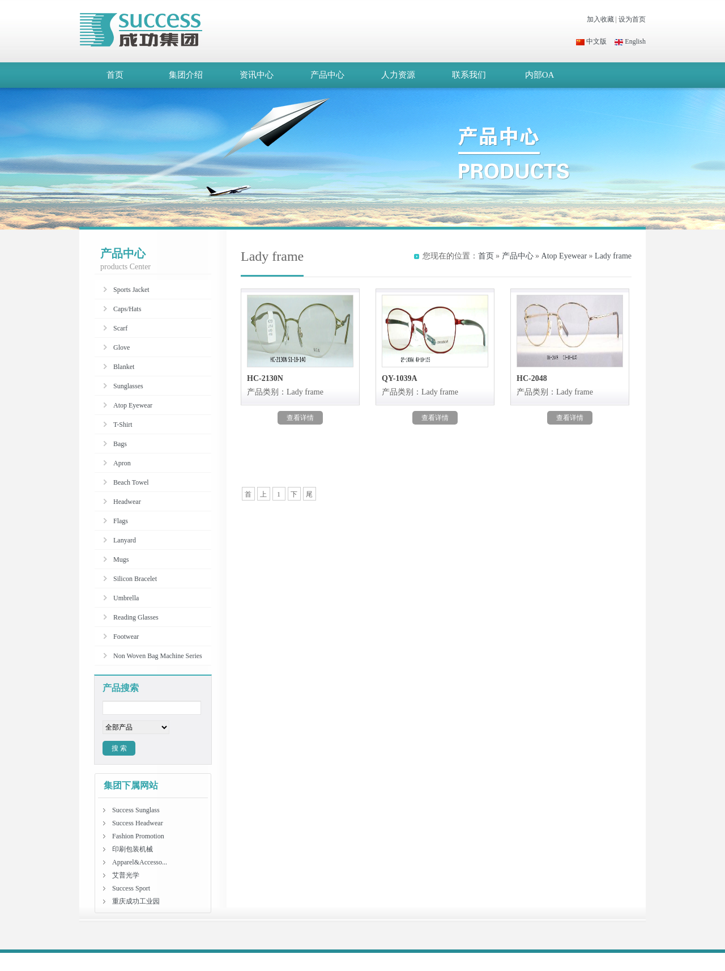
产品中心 (327, 74)
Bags (120, 444)
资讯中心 (257, 74)
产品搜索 (121, 688)
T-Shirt (123, 425)
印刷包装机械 (132, 849)
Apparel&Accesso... (139, 862)
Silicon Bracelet (135, 579)
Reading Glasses (136, 617)
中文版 (591, 41)
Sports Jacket (131, 290)
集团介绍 (186, 74)
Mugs (121, 559)
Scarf (120, 328)
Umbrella (126, 598)
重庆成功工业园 (136, 901)
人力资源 (398, 74)
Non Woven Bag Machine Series (157, 656)
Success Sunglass (136, 810)
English (630, 41)
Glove (121, 347)
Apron (122, 463)
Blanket (123, 367)
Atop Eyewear (564, 256)
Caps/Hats (127, 309)
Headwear (127, 502)
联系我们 (469, 74)
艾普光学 (125, 875)
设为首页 (632, 19)
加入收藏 (600, 19)
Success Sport (131, 888)
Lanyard (124, 540)
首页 (114, 74)
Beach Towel (131, 482)
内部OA (540, 74)
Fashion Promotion (138, 836)
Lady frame (613, 256)
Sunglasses (128, 386)
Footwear (126, 637)
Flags (120, 521)
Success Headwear (137, 823)
